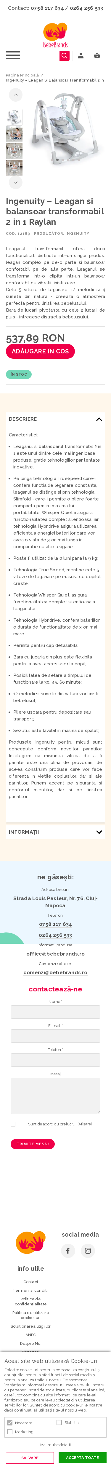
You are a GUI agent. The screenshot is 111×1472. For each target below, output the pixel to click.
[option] (65, 128)
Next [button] (15, 182)
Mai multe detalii (55, 1445)
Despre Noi (30, 1343)
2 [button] (57, 160)
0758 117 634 (47, 8)
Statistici (72, 1422)
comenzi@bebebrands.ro (55, 972)
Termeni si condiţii (31, 1290)
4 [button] (68, 160)
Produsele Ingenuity (32, 742)
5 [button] (73, 160)
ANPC (30, 1335)
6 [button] (79, 160)
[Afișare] (85, 1124)
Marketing (24, 1432)
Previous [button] (15, 95)
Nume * (55, 1001)
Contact (30, 1282)
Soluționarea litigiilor (31, 1326)
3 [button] (63, 160)
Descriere (23, 419)
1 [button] (52, 160)
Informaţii (24, 832)
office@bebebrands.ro (55, 954)
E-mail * (55, 1025)
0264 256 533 (86, 8)
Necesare (23, 1423)
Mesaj (55, 1074)
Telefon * (55, 1049)
